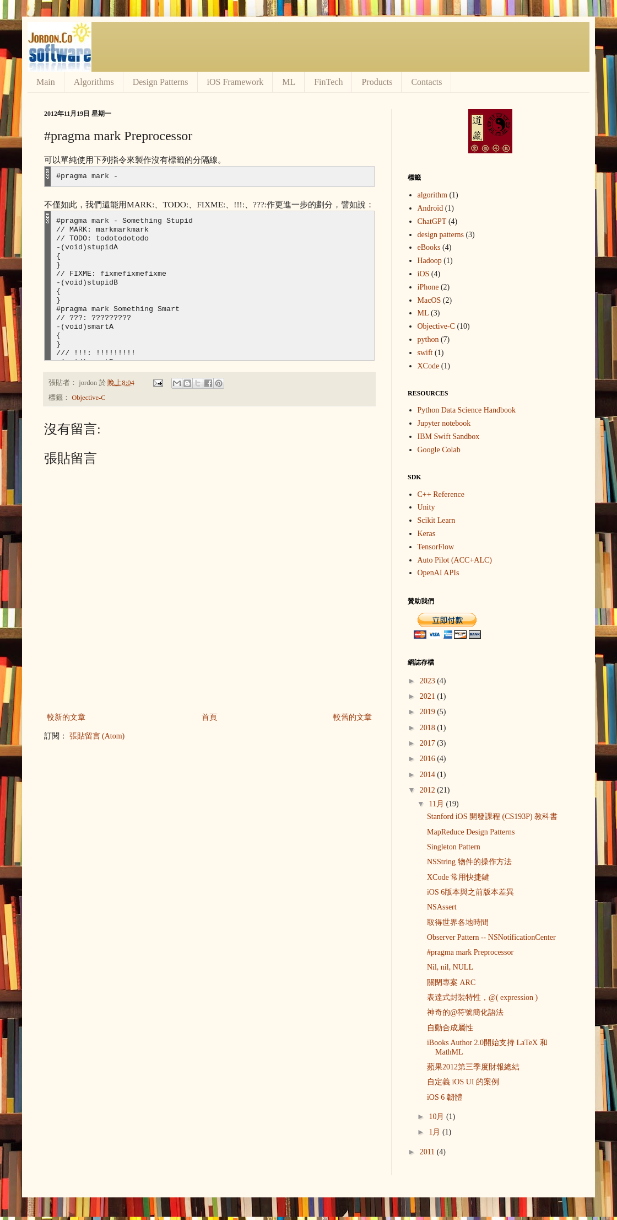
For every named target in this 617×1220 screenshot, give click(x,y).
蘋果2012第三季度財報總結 (473, 1067)
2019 (428, 712)
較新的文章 (66, 717)
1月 (435, 1132)
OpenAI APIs (438, 573)
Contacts (426, 82)
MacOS (429, 300)
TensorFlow (436, 547)
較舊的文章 (352, 717)
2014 (428, 774)
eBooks (429, 247)
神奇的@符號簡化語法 (465, 1012)
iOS (424, 274)
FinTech (328, 82)
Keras (427, 533)
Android (430, 208)
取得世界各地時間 (458, 922)
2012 (428, 790)
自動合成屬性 (450, 1028)
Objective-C (89, 398)
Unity (426, 507)
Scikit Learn (437, 520)
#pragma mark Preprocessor (470, 952)
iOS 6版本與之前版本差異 (470, 892)
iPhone (428, 287)
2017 (428, 743)
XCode (429, 366)
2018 (428, 728)
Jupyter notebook (444, 423)
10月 (437, 1116)
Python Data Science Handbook (467, 410)
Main (45, 82)
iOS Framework (235, 82)
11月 (437, 804)
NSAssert (442, 907)
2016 (428, 759)
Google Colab (439, 450)
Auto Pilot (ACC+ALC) (455, 560)
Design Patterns (160, 82)
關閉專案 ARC (451, 982)
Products (376, 82)
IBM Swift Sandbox (449, 436)
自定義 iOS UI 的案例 (463, 1082)
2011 (428, 1152)
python (428, 339)
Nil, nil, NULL (450, 967)
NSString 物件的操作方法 (469, 862)
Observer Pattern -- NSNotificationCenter (491, 937)
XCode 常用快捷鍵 (458, 877)
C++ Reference (441, 494)
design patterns (441, 235)
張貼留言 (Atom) (97, 736)
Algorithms (94, 82)
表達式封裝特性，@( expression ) (482, 997)
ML (288, 82)
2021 (428, 696)
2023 (428, 681)
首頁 (209, 717)
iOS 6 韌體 (444, 1097)
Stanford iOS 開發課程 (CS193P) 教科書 (492, 816)
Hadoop (430, 260)
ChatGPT (432, 221)
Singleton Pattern (453, 847)
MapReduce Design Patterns (471, 832)
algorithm (432, 195)
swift (425, 353)
